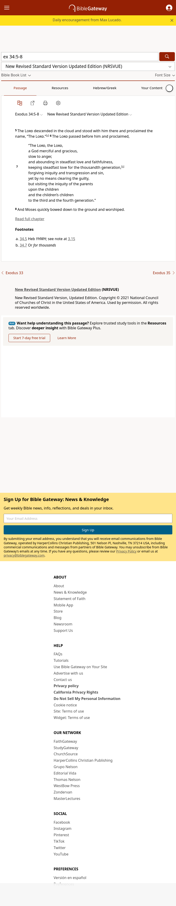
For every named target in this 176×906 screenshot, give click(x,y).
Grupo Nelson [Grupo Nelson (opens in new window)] (65, 766)
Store (58, 611)
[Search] (167, 56)
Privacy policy (66, 685)
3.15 (71, 238)
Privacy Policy (126, 551)
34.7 (23, 245)
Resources (33, 88)
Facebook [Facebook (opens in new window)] (62, 822)
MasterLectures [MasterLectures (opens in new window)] (67, 798)
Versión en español (70, 877)
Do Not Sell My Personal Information (87, 698)
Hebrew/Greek (61, 88)
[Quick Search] (79, 56)
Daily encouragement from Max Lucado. (87, 19)
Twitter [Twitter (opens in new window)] (60, 847)
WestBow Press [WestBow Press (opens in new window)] (67, 785)
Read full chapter (29, 218)
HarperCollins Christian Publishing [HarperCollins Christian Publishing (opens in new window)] (83, 760)
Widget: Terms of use (72, 717)
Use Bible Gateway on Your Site (80, 666)
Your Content (90, 88)
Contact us (63, 679)
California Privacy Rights (76, 692)
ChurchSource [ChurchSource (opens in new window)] (66, 753)
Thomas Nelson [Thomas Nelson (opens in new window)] (67, 779)
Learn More (67, 337)
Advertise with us (68, 673)
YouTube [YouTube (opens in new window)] (61, 854)
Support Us (63, 630)
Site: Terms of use (69, 711)
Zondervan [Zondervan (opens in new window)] (63, 792)
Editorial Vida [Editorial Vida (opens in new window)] (65, 773)
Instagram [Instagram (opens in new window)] (63, 828)
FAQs (58, 654)
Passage (11, 88)
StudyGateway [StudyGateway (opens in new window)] (66, 747)
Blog (57, 617)
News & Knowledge (70, 592)
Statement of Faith (69, 598)
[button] (169, 8)
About (59, 585)
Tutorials (61, 660)
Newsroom (63, 624)
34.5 (23, 238)
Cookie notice (65, 705)
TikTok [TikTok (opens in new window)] (59, 841)
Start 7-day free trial (29, 337)
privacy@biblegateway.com (24, 555)
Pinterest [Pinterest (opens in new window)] (61, 834)
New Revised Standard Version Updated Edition (58, 289)
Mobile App (63, 605)
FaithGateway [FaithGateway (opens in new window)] (65, 741)
